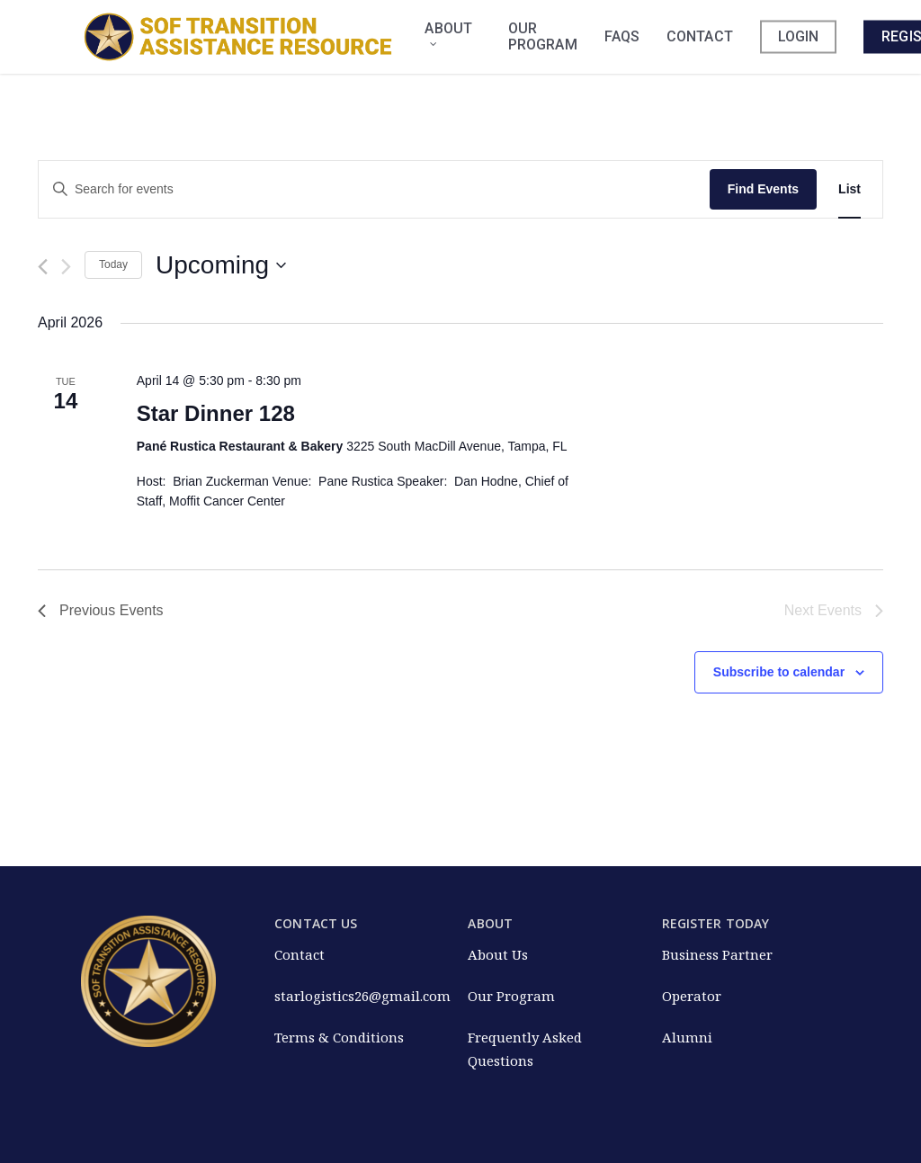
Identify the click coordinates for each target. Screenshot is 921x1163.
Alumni (687, 1037)
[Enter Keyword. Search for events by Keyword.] (374, 189)
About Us (498, 954)
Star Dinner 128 (216, 413)
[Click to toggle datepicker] (221, 265)
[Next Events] (66, 266)
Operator (691, 996)
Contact (299, 954)
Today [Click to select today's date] (113, 264)
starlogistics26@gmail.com (362, 996)
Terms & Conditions (339, 1037)
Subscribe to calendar (779, 672)
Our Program (511, 996)
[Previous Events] (43, 266)
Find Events (763, 189)
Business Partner (717, 954)
